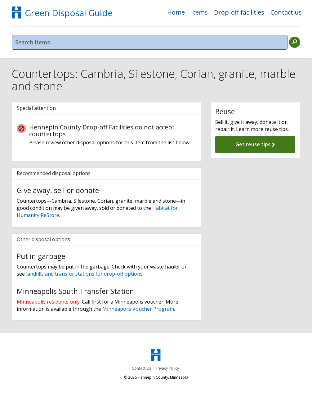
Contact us (286, 12)
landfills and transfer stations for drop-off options (84, 273)
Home (176, 12)
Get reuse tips (255, 144)
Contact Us (141, 368)
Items (199, 12)
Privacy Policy (167, 368)
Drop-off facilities (239, 12)
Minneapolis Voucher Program (137, 308)
